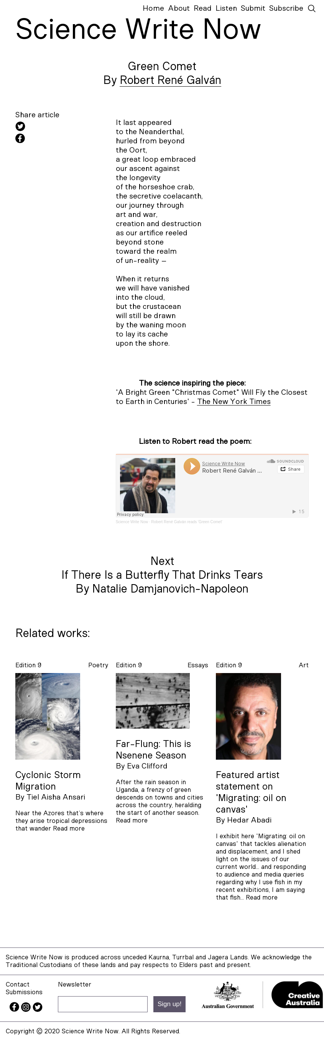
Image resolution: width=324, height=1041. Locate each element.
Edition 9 (28, 665)
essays (197, 665)
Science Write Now (132, 522)
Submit (253, 8)
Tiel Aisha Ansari (55, 797)
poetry (98, 665)
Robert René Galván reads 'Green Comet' (186, 522)
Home (153, 8)
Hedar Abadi (249, 820)
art (304, 665)
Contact (18, 984)
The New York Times (234, 402)
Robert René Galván (170, 80)
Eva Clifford (147, 766)
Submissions (24, 992)
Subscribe (286, 8)
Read (203, 8)
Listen (226, 8)
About (179, 8)
